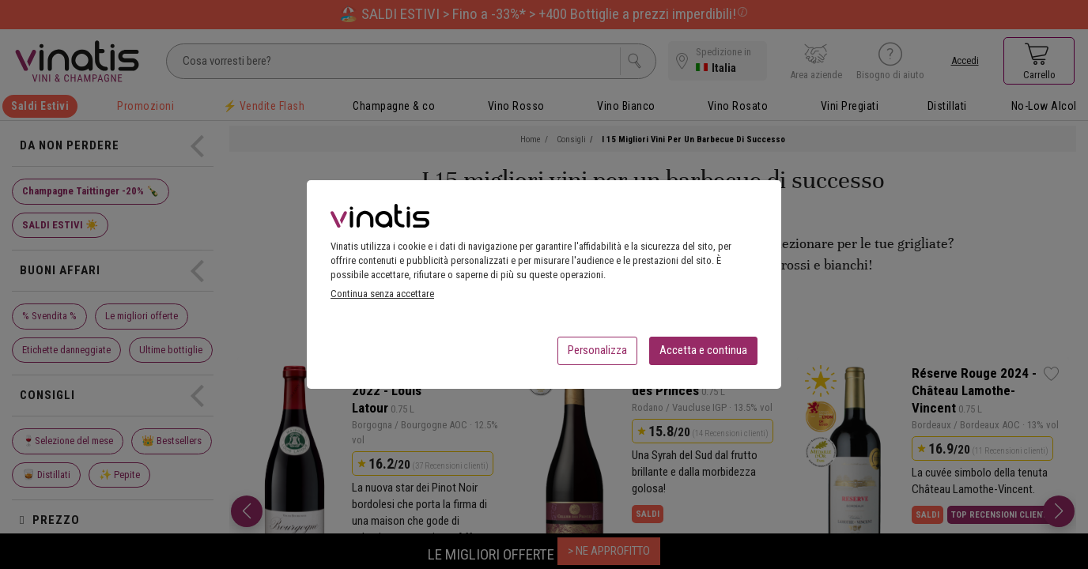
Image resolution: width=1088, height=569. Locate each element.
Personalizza (597, 355)
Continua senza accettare (382, 298)
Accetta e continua (703, 355)
